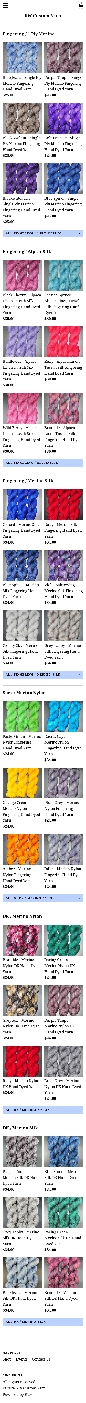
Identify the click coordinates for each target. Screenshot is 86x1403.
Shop (7, 1359)
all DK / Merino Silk (26, 1321)
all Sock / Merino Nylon (30, 898)
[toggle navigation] (5, 5)
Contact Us (41, 1359)
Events (22, 1359)
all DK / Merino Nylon (28, 1109)
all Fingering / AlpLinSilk (32, 462)
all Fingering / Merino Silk (33, 674)
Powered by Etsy (17, 1394)
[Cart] (80, 6)
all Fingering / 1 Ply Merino (34, 233)
